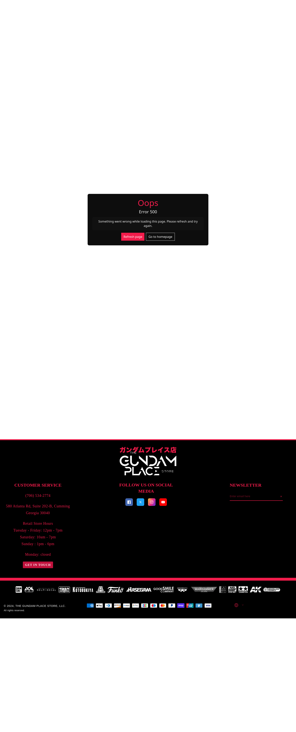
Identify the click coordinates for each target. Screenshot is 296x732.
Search (40, 8)
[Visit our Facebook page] (152, 685)
